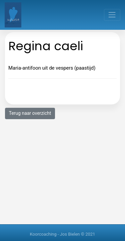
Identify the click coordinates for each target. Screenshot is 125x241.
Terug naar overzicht (30, 113)
